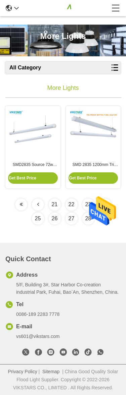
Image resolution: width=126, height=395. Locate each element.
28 (88, 218)
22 (72, 204)
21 (55, 204)
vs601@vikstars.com (37, 336)
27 (72, 218)
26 (55, 218)
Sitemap (50, 371)
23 (88, 204)
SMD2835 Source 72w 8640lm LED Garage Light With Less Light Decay (32, 165)
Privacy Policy (22, 371)
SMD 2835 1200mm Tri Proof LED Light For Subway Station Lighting (93, 165)
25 (38, 218)
